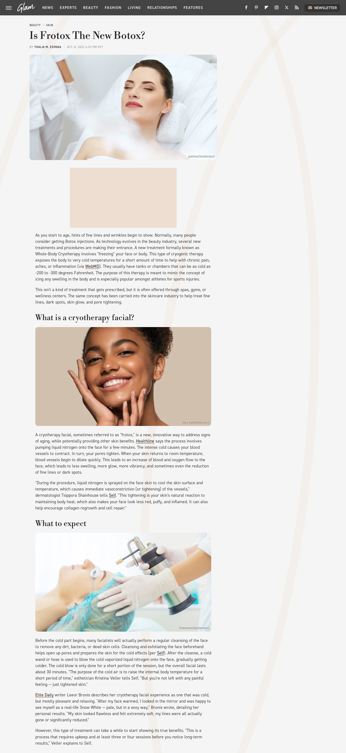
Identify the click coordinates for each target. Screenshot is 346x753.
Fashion (113, 7)
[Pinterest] (256, 9)
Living (134, 7)
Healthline (145, 441)
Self (112, 495)
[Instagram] (276, 9)
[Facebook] (246, 9)
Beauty (90, 7)
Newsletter (322, 7)
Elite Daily (44, 695)
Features (193, 7)
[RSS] (296, 9)
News (47, 7)
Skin (49, 25)
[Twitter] (286, 9)
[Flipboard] (266, 9)
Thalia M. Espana (47, 47)
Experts (68, 7)
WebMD (92, 266)
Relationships (162, 7)
